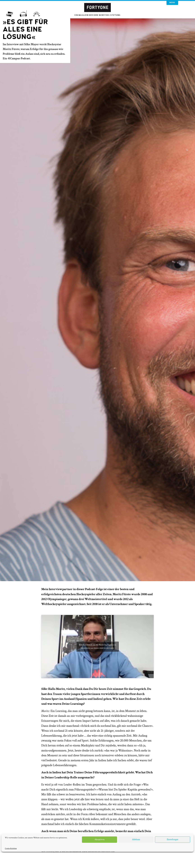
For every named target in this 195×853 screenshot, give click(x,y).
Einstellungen (172, 839)
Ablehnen (136, 839)
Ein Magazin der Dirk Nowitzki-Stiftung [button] (98, 15)
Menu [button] (172, 3)
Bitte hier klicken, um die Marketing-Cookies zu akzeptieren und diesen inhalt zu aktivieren (97, 646)
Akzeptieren (100, 839)
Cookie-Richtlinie (11, 848)
